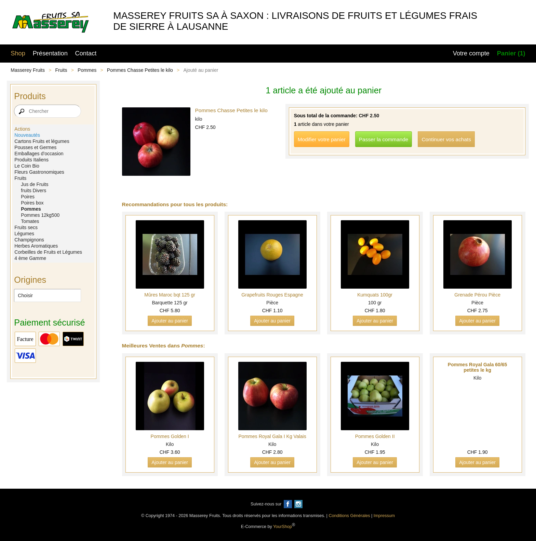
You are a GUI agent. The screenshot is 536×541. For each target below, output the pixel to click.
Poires (28, 196)
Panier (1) (511, 53)
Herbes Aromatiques (36, 245)
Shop (18, 53)
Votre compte (471, 53)
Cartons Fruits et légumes (41, 141)
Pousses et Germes (35, 147)
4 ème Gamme (30, 258)
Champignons (29, 239)
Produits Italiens (31, 159)
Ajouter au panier (169, 321)
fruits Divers (33, 190)
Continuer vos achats (446, 139)
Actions (22, 129)
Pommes (87, 70)
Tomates (30, 221)
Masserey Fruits (28, 70)
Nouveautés (27, 135)
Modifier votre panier (322, 139)
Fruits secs (26, 227)
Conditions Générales (349, 515)
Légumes (24, 233)
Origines (30, 280)
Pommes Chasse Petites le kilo (140, 70)
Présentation (50, 53)
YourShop (282, 527)
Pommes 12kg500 (40, 215)
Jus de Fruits (34, 184)
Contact (86, 53)
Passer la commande (383, 139)
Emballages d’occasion (38, 153)
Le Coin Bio (26, 165)
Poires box (32, 202)
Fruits (61, 70)
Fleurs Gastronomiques (39, 172)
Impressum (384, 515)
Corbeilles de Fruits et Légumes (48, 252)
